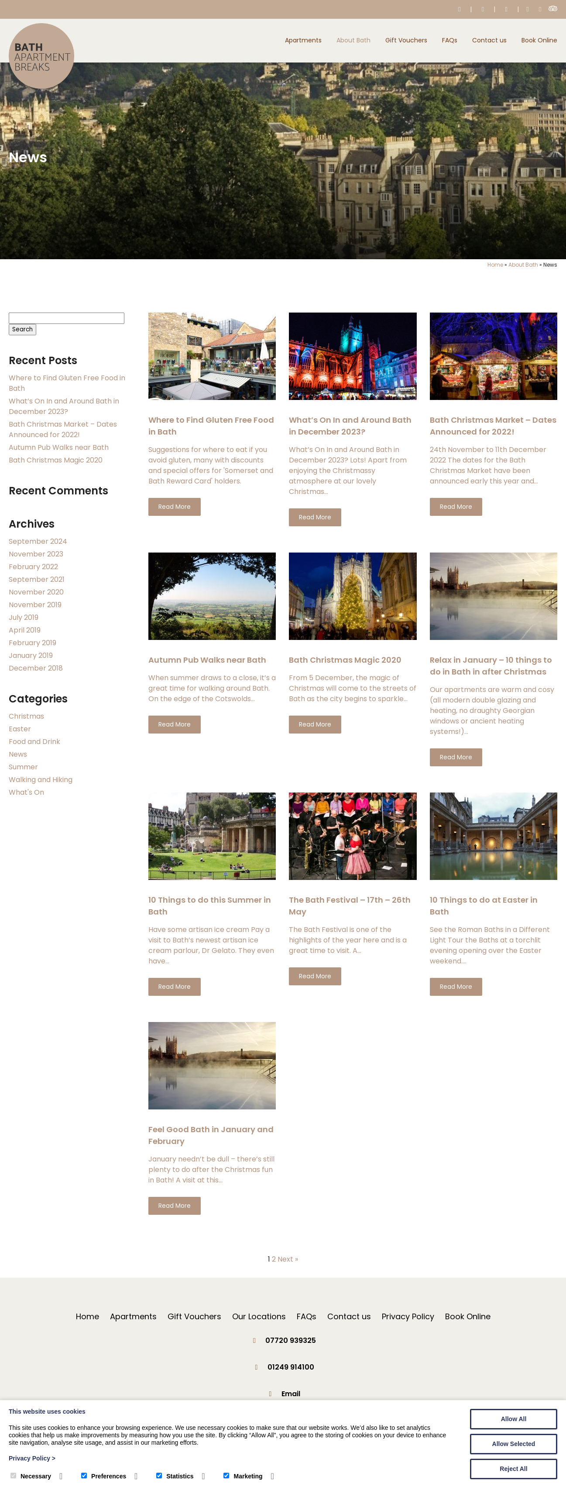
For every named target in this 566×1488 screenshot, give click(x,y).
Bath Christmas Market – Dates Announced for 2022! (63, 429)
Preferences (103, 1476)
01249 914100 (291, 1367)
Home (495, 264)
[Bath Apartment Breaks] (41, 86)
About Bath (353, 40)
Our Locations (259, 1316)
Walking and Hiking (40, 780)
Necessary (30, 1476)
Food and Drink (34, 742)
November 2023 (36, 554)
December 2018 (36, 668)
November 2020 (36, 592)
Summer (23, 767)
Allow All (514, 1418)
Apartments (303, 40)
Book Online (539, 40)
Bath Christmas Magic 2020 (56, 460)
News (18, 754)
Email (290, 1394)
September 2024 (38, 541)
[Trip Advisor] (553, 9)
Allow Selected (513, 1443)
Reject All (513, 1468)
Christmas (26, 716)
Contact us (489, 40)
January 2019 (31, 655)
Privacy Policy (408, 1316)
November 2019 (35, 605)
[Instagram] (540, 9)
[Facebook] (528, 9)
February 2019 (32, 643)
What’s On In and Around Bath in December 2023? (64, 406)
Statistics (174, 1476)
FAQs (449, 40)
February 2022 (33, 567)
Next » (288, 1259)
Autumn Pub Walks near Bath (59, 447)
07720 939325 (290, 1340)
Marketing (242, 1476)
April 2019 (25, 630)
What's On (26, 792)
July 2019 (23, 617)
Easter (20, 729)
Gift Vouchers (406, 40)
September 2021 (37, 579)
